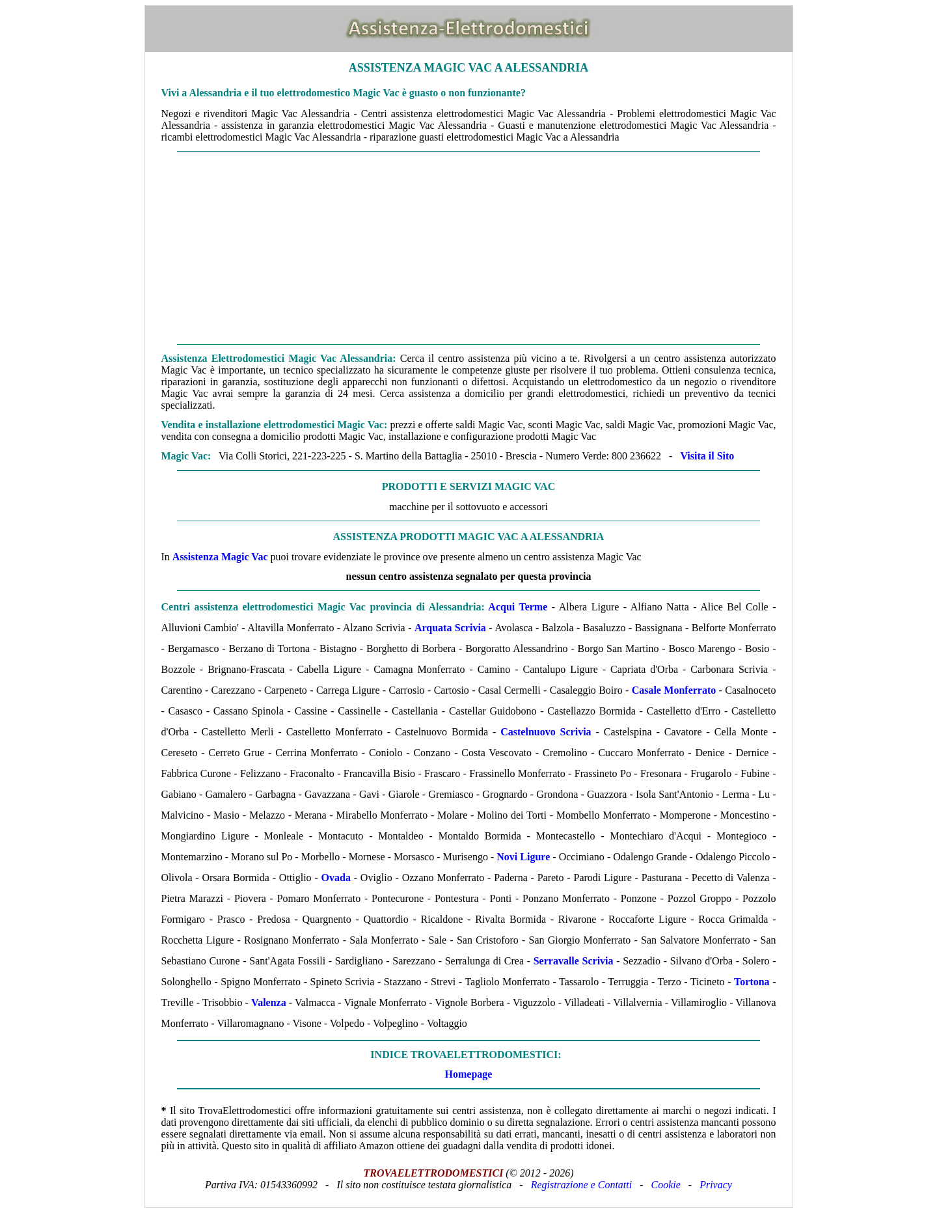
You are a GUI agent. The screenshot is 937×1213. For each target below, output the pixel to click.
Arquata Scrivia (450, 627)
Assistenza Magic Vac (220, 556)
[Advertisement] (469, 248)
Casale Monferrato (674, 690)
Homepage (469, 1074)
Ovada (336, 877)
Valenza (268, 1002)
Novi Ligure (523, 856)
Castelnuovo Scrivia (545, 731)
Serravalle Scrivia (574, 960)
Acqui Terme (517, 606)
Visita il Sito (707, 455)
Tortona (752, 981)
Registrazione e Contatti (581, 1184)
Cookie (666, 1184)
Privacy (715, 1184)
